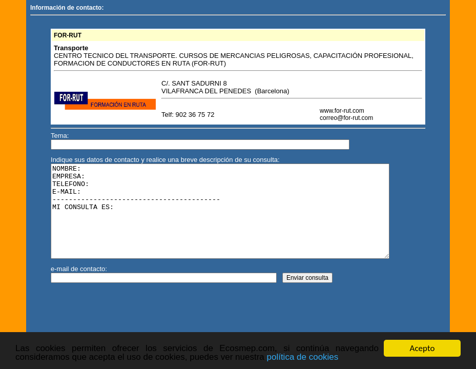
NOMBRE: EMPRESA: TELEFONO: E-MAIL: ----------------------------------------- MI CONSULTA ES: (238, 220)
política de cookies (302, 357)
